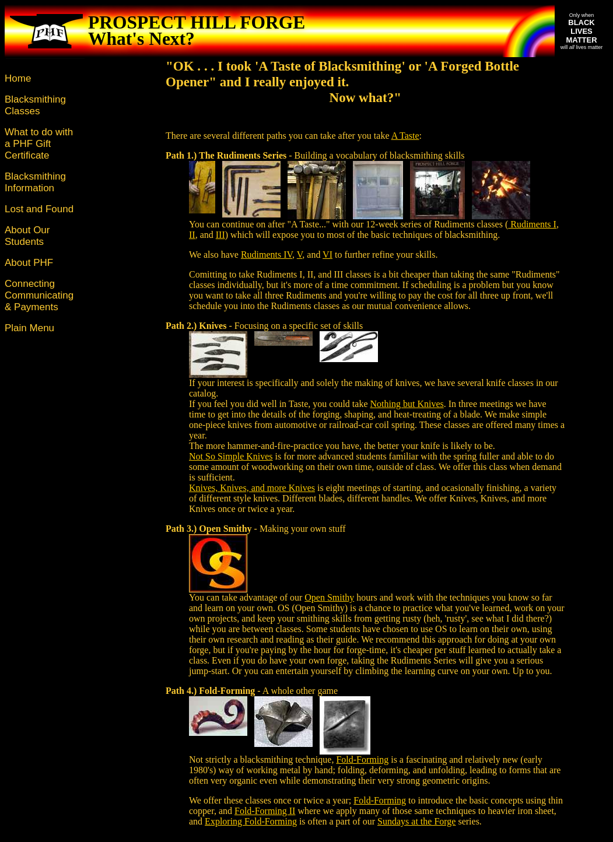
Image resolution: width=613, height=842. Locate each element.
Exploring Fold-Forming (251, 821)
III (220, 235)
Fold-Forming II (264, 811)
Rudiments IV (266, 254)
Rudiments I (532, 224)
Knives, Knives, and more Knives (252, 488)
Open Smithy (329, 597)
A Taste (405, 136)
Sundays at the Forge (416, 821)
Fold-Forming (362, 759)
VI (327, 254)
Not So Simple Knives (231, 456)
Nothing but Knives (407, 404)
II (192, 235)
